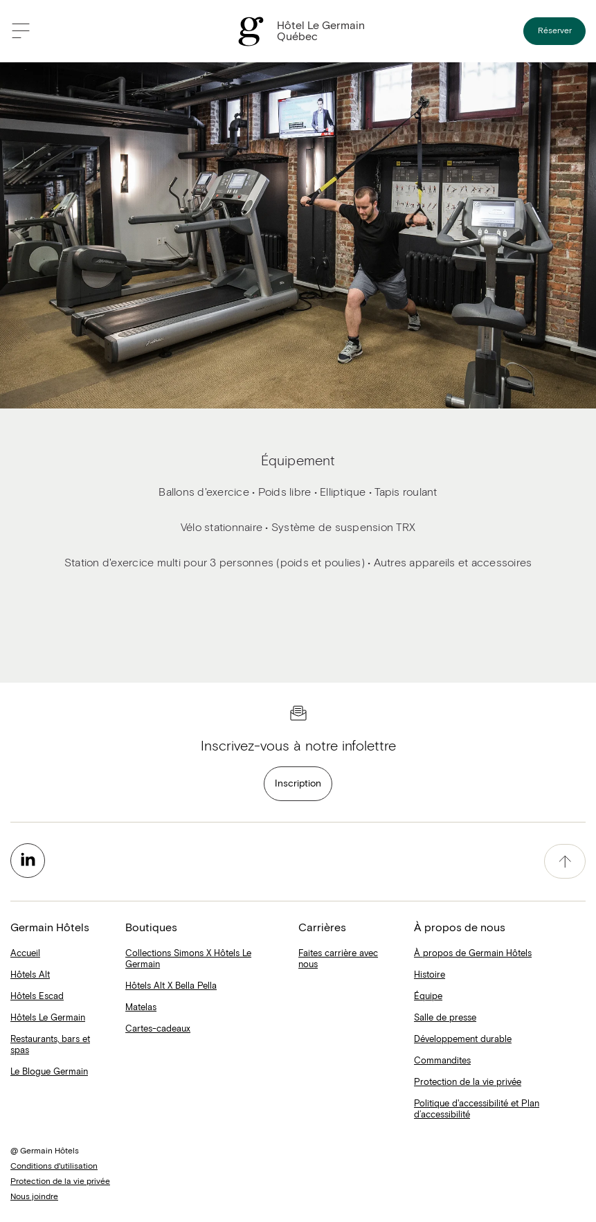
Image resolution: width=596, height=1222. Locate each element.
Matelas (140, 1007)
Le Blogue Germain (49, 1072)
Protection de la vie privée (467, 1082)
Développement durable (463, 1039)
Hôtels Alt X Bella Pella (171, 986)
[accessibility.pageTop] (565, 861)
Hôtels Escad (37, 996)
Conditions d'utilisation (54, 1166)
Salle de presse (445, 1018)
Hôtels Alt (30, 975)
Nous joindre (34, 1197)
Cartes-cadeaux (157, 1029)
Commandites (442, 1061)
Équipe (428, 996)
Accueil (25, 953)
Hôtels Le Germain (47, 1018)
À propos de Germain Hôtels (473, 953)
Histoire (429, 975)
